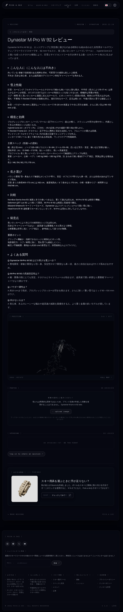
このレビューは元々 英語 (21, 32)
